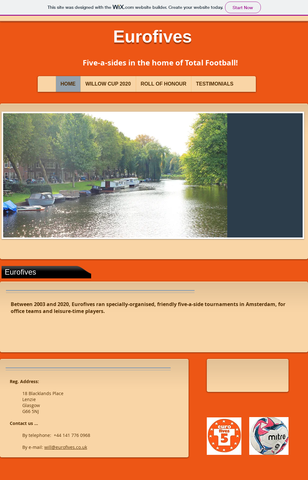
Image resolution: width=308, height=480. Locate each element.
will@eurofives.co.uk (65, 447)
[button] (153, 175)
